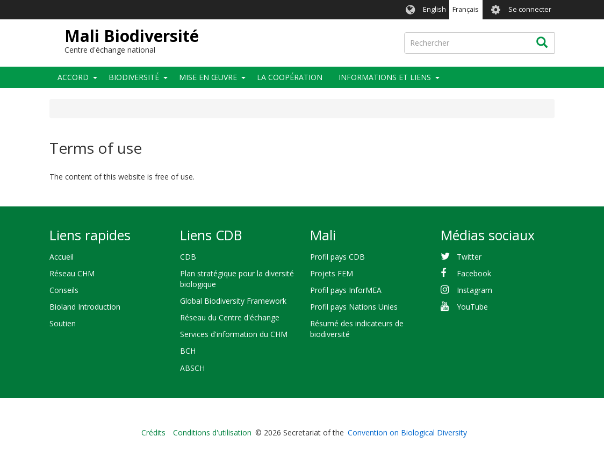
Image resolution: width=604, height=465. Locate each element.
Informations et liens (385, 77)
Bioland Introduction (84, 307)
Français (465, 9)
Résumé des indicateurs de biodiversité (357, 328)
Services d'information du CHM (233, 334)
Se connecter (529, 9)
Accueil (61, 257)
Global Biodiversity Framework (233, 301)
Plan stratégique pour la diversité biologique (237, 278)
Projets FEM (331, 273)
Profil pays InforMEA (346, 290)
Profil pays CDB (337, 257)
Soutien (62, 323)
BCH (188, 351)
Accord (73, 77)
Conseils (63, 290)
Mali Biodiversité (131, 36)
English (434, 9)
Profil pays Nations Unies (354, 307)
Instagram (474, 290)
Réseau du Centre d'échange (229, 317)
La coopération (289, 77)
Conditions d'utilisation (212, 432)
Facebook (474, 273)
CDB (188, 257)
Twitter (469, 257)
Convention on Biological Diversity (407, 432)
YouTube (472, 307)
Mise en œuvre (208, 77)
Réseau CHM (72, 273)
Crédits (153, 432)
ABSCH (192, 368)
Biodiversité (134, 77)
